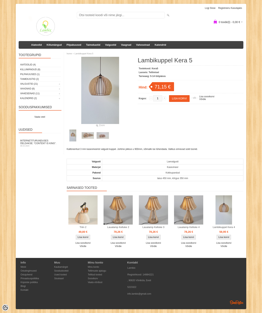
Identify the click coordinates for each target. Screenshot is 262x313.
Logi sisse (210, 8)
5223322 (131, 287)
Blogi (23, 286)
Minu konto (93, 267)
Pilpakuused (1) (30, 74)
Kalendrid (160, 44)
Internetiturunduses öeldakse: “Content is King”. (39, 143)
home (69, 53)
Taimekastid (93, 44)
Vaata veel (39, 117)
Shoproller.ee (236, 302)
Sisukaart (59, 278)
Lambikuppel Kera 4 (224, 227)
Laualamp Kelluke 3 (153, 227)
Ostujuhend (26, 274)
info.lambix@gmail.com (139, 293)
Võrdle (202, 99)
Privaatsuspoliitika (30, 278)
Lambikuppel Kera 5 (84, 53)
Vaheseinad (143, 44)
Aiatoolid (36, 44)
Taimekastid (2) (29, 79)
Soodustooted (61, 270)
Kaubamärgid (61, 267)
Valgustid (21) (29, 84)
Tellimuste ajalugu (97, 270)
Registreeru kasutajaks (230, 8)
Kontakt (24, 290)
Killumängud (54, 44)
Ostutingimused (28, 270)
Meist (23, 267)
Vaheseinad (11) (30, 93)
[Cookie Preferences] (5, 307)
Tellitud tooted (95, 274)
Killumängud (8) (30, 69)
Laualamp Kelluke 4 (189, 227)
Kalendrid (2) (28, 98)
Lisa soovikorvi (206, 96)
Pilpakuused (73, 44)
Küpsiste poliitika (29, 282)
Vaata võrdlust (95, 282)
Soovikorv (93, 278)
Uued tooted (60, 274)
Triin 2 (83, 227)
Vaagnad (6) (27, 88)
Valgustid (110, 44)
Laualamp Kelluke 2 (118, 227)
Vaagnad (126, 44)
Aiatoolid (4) (28, 64)
